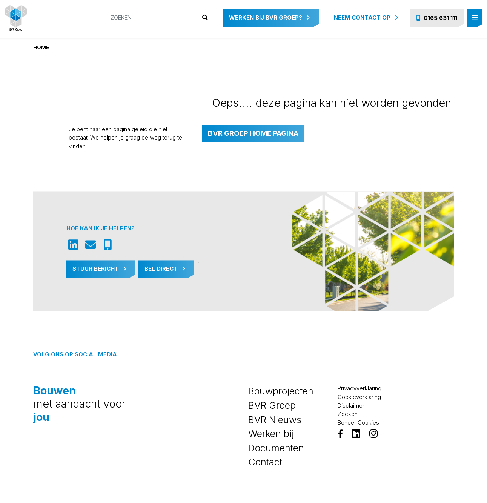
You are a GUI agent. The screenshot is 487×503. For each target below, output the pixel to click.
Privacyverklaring (359, 388)
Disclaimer (351, 405)
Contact (265, 462)
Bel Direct (164, 268)
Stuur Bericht (99, 268)
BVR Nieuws (274, 419)
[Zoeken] (151, 18)
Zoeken (348, 413)
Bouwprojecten (280, 391)
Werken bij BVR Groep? (269, 17)
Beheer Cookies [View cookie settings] (358, 422)
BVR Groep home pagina (253, 133)
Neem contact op (366, 17)
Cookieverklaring (359, 396)
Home (41, 47)
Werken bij (271, 433)
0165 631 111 (436, 17)
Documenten (276, 448)
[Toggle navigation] (474, 18)
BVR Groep (272, 405)
